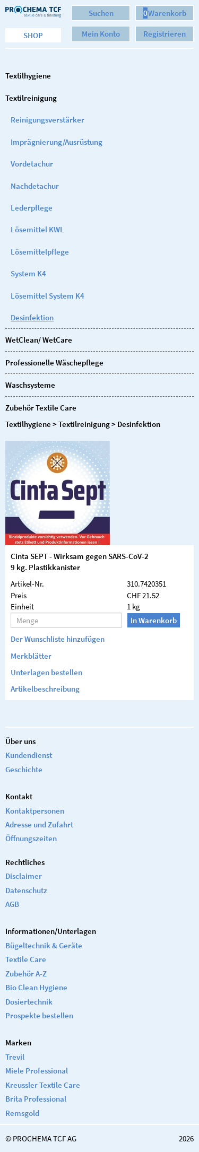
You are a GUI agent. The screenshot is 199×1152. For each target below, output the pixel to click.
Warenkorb (164, 13)
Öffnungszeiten (31, 838)
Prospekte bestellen (39, 1015)
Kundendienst (28, 755)
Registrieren (164, 34)
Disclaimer (23, 876)
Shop (33, 35)
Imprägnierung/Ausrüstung (56, 142)
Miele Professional (36, 1071)
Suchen (101, 13)
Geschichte (23, 769)
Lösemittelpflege (40, 252)
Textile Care (25, 959)
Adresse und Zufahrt (39, 824)
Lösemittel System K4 (47, 296)
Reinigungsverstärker (47, 120)
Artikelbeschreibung (45, 689)
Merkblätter (31, 656)
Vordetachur (32, 164)
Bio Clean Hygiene (36, 987)
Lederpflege (32, 208)
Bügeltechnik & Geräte (43, 945)
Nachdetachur (35, 186)
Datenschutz (26, 890)
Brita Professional (35, 1099)
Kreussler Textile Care (42, 1085)
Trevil (14, 1057)
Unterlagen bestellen (46, 672)
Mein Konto (101, 34)
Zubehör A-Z (26, 973)
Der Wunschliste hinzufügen (58, 639)
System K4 (28, 273)
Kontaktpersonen (34, 811)
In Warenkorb (154, 620)
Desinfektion (32, 317)
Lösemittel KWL (37, 229)
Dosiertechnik (29, 1002)
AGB (12, 904)
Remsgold (22, 1113)
